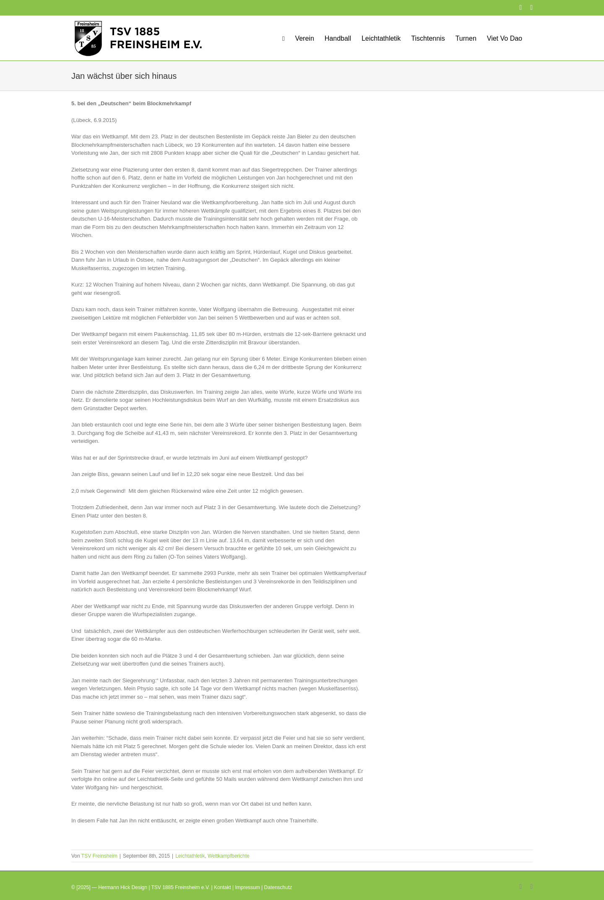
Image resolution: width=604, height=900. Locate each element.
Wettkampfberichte (229, 856)
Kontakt (222, 887)
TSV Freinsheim (99, 856)
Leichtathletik (190, 856)
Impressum (247, 887)
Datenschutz (278, 887)
